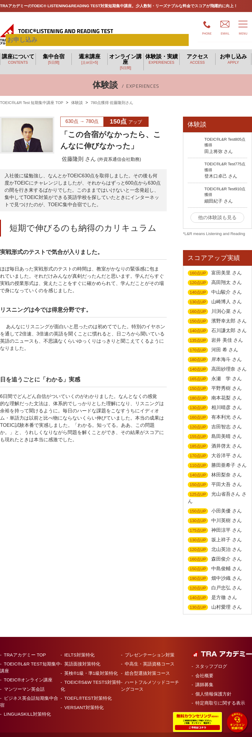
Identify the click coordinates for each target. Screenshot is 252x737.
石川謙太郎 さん (217, 324)
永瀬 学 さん (215, 372)
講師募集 (204, 677)
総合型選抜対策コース (147, 665)
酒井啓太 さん (215, 439)
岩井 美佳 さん (215, 333)
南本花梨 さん (215, 391)
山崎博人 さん (215, 295)
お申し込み (163, 26)
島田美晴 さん (215, 430)
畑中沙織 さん (215, 571)
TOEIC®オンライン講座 (28, 672)
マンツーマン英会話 (24, 681)
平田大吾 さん (215, 478)
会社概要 (204, 668)
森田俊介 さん (215, 552)
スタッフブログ (211, 659)
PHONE (207, 33)
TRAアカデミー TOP (25, 647)
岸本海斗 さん (215, 353)
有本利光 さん (215, 410)
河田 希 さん (213, 343)
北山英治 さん (215, 543)
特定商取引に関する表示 (220, 695)
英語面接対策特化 (82, 656)
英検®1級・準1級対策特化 (91, 665)
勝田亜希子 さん (217, 458)
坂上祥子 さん (215, 533)
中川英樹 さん (215, 514)
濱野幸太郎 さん (217, 314)
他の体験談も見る (217, 210)
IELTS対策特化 (79, 647)
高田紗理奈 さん (217, 362)
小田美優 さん (215, 504)
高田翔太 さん (215, 276)
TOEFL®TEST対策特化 (88, 690)
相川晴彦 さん (215, 401)
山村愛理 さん (215, 600)
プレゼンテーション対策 (150, 647)
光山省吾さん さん (217, 490)
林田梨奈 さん (215, 468)
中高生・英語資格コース (150, 656)
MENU (243, 33)
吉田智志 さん (215, 420)
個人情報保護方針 (213, 686)
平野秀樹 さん (215, 381)
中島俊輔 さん (215, 562)
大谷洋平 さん (215, 449)
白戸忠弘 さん (215, 581)
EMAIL (225, 33)
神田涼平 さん (215, 523)
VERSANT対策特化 (84, 700)
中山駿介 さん (215, 285)
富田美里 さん (215, 266)
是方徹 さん (212, 591)
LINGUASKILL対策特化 (27, 706)
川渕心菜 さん (215, 304)
